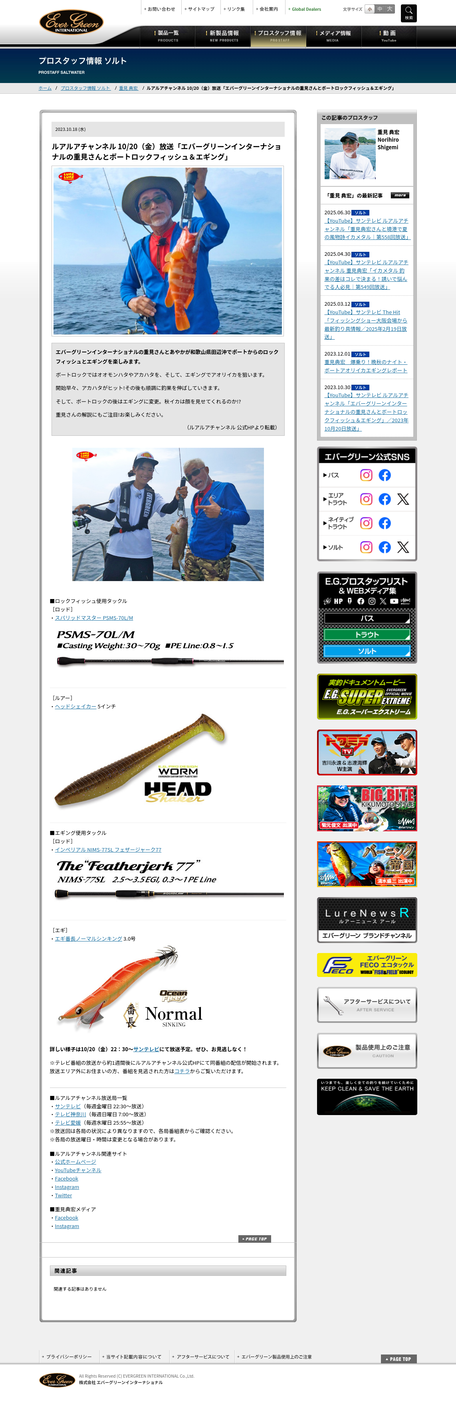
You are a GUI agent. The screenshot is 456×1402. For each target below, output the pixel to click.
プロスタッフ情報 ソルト (86, 88)
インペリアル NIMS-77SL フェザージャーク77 (108, 849)
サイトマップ (201, 7)
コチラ (182, 1071)
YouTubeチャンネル (78, 1170)
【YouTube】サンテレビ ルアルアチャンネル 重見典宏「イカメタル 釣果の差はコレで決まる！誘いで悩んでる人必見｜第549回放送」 (366, 274)
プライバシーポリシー (69, 1356)
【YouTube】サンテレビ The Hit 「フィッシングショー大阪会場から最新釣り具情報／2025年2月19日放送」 (366, 324)
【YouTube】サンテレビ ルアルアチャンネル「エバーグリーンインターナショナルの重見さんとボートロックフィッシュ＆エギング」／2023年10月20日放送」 (367, 411)
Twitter (63, 1195)
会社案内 (269, 7)
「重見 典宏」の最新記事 (354, 195)
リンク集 (237, 7)
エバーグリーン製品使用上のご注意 (274, 1356)
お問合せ (161, 7)
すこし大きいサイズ (380, 9)
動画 (389, 36)
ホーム (45, 88)
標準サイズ (370, 9)
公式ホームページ (75, 1161)
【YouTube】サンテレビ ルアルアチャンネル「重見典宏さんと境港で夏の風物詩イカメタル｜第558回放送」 (368, 229)
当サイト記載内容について (134, 1356)
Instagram (67, 1186)
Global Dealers (305, 7)
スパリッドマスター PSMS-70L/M (94, 617)
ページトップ (254, 1239)
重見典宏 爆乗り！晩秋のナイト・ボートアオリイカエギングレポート (366, 366)
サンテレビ (146, 1049)
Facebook (66, 1178)
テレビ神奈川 (70, 1114)
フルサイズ (390, 9)
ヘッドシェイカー (76, 706)
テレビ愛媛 (68, 1122)
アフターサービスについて (201, 1356)
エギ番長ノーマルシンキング (89, 938)
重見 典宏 (129, 88)
